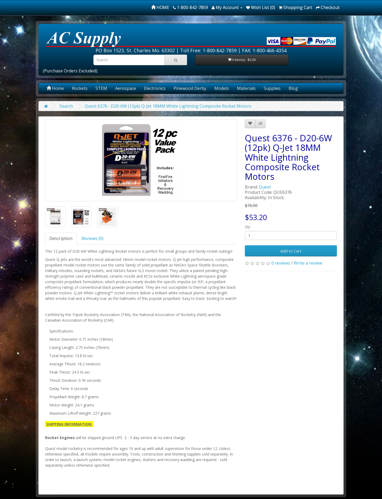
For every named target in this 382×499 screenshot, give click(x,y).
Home (55, 88)
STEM (101, 88)
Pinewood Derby (189, 88)
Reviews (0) (92, 238)
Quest (265, 187)
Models (221, 88)
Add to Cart (290, 250)
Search (66, 106)
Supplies (272, 88)
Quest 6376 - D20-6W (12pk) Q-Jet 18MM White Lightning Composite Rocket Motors (168, 106)
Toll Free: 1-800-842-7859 (208, 50)
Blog (293, 88)
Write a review (308, 263)
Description (60, 238)
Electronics (155, 88)
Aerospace (125, 88)
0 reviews (280, 263)
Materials (246, 88)
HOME (160, 7)
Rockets (80, 88)
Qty (247, 227)
